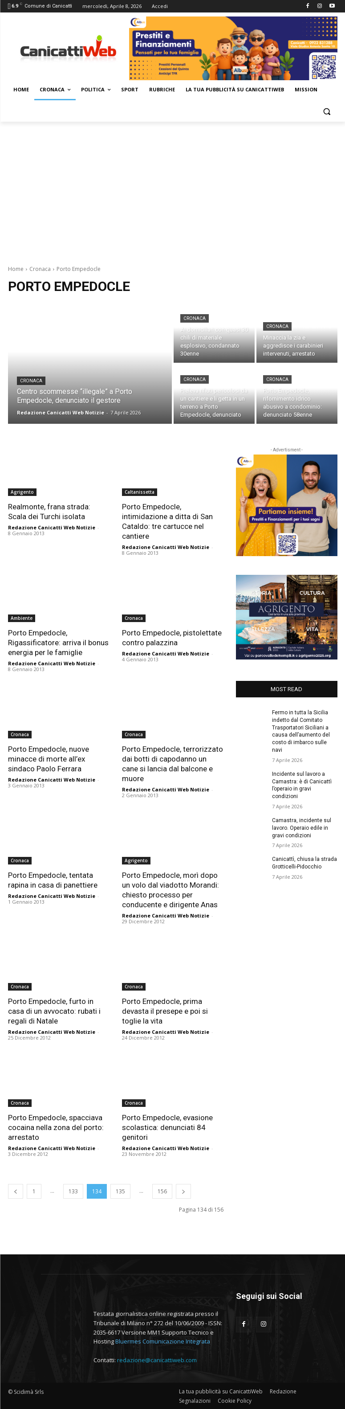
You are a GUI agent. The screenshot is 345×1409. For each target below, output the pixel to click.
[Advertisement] (172, 188)
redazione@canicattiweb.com (157, 1360)
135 (120, 1191)
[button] (327, 111)
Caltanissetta (139, 492)
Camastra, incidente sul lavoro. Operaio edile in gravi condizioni (301, 828)
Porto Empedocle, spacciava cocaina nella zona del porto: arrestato (56, 1127)
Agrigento (22, 492)
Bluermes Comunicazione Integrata (162, 1341)
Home (16, 269)
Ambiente (21, 618)
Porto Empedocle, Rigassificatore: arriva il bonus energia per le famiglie (58, 642)
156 (162, 1191)
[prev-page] (15, 1191)
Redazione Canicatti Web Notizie (51, 527)
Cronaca (40, 269)
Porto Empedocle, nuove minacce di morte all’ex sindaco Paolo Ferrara (48, 759)
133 (73, 1191)
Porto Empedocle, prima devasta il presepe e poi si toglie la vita (165, 1011)
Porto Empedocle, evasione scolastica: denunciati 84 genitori (167, 1127)
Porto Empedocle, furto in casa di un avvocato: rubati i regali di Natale (54, 1011)
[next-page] (183, 1191)
